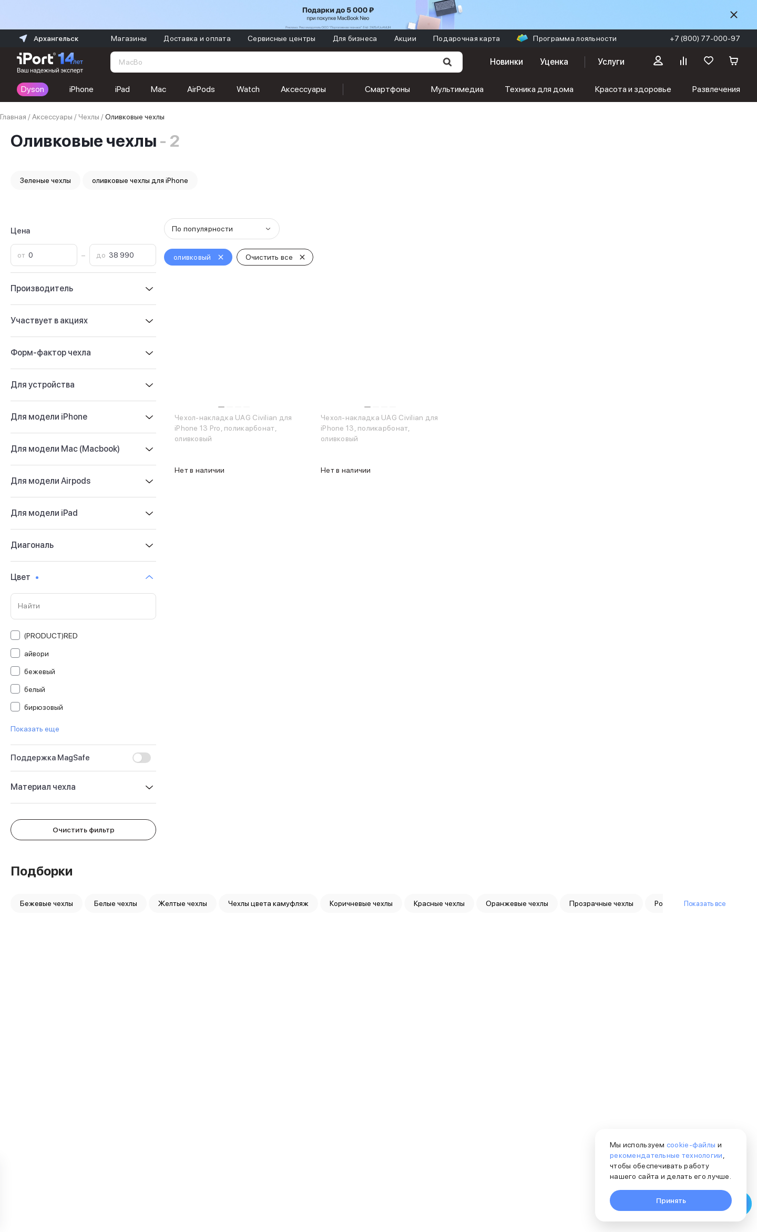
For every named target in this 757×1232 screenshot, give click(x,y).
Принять (671, 1200)
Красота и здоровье (633, 89)
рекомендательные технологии (666, 1155)
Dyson (32, 89)
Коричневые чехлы (361, 903)
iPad (122, 89)
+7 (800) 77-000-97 (705, 38)
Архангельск (47, 38)
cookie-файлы (691, 1145)
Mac (158, 89)
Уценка (554, 62)
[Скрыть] (734, 14)
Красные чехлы (439, 903)
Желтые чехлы (182, 903)
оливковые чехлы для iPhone (140, 180)
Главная (13, 117)
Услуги (611, 62)
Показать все (704, 903)
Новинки (506, 62)
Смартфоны (387, 89)
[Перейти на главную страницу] (50, 62)
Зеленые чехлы (45, 180)
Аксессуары (303, 89)
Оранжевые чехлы (517, 903)
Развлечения (716, 89)
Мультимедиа (457, 89)
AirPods (201, 89)
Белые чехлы (115, 903)
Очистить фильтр (84, 830)
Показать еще (35, 729)
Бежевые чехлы (46, 903)
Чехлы (88, 117)
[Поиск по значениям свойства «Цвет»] (83, 606)
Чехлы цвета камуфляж (268, 903)
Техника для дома (539, 89)
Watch (248, 89)
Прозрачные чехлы (601, 903)
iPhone (81, 89)
